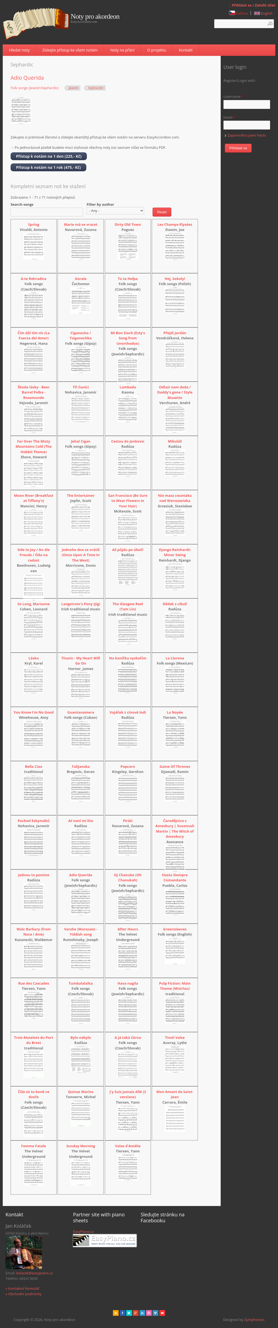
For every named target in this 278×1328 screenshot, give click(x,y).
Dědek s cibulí (175, 603)
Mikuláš (175, 441)
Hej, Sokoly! (175, 278)
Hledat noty (19, 50)
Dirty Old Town (128, 224)
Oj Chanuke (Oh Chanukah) (128, 877)
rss (116, 1313)
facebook (122, 1313)
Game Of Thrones (175, 766)
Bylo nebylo (81, 1037)
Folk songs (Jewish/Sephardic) (35, 87)
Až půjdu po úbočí (127, 549)
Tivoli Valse (175, 1037)
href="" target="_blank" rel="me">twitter (129, 1313)
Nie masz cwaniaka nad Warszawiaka (175, 498)
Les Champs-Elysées (174, 224)
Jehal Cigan (80, 441)
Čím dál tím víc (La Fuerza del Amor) (34, 335)
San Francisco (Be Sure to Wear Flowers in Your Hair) (127, 500)
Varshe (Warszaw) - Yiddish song (80, 932)
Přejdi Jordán (174, 332)
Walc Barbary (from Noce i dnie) (34, 932)
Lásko (34, 658)
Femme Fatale (33, 1145)
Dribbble (149, 1313)
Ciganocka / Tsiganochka (81, 335)
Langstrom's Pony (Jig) (80, 603)
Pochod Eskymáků (34, 820)
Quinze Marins (80, 1091)
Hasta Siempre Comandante (175, 877)
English (263, 13)
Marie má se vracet (80, 224)
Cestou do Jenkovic (127, 441)
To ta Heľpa (128, 278)
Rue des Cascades (33, 983)
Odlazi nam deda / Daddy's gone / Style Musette (174, 392)
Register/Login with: (239, 80)
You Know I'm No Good (33, 712)
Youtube (162, 1313)
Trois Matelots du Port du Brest (33, 1040)
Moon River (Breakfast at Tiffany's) (33, 498)
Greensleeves (175, 929)
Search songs (22, 204)
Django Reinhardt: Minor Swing (175, 552)
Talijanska (81, 766)
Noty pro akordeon (95, 16)
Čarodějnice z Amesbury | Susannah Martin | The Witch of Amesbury (174, 828)
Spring (33, 224)
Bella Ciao (33, 766)
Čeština (238, 13)
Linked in (142, 1313)
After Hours (128, 929)
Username (233, 96)
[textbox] (244, 23)
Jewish (73, 88)
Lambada (128, 387)
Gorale (81, 278)
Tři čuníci (81, 387)
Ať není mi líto (80, 820)
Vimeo (155, 1313)
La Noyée (175, 712)
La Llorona (175, 658)
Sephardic (95, 88)
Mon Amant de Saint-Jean (174, 1094)
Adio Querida (27, 77)
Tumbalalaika (81, 983)
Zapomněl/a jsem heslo (247, 135)
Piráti (128, 820)
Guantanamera (80, 712)
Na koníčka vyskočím (127, 658)
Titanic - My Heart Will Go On (80, 661)
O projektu (156, 50)
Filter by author (100, 204)
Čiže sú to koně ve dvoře (33, 1094)
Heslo (229, 117)
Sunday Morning (80, 1145)
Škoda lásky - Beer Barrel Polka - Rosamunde (33, 392)
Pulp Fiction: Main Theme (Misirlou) (175, 986)
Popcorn (128, 766)
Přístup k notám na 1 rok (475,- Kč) (48, 167)
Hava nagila (128, 983)
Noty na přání (122, 50)
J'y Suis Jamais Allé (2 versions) (127, 1094)
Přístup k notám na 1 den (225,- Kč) (48, 156)
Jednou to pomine (33, 874)
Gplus (135, 1313)
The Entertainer (80, 495)
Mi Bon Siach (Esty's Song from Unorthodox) (127, 338)
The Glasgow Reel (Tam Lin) (127, 606)
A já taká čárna (128, 1037)
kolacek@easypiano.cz (34, 1273)
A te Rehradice (33, 278)
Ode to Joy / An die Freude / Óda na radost (33, 555)
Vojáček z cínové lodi (128, 712)
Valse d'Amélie (128, 1145)
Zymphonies (254, 1319)
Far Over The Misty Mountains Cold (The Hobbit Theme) (33, 446)
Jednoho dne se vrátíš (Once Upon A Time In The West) (81, 555)
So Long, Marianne (33, 603)
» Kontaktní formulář (22, 1288)
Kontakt (186, 50)
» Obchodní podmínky (23, 1293)
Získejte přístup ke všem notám (69, 50)
